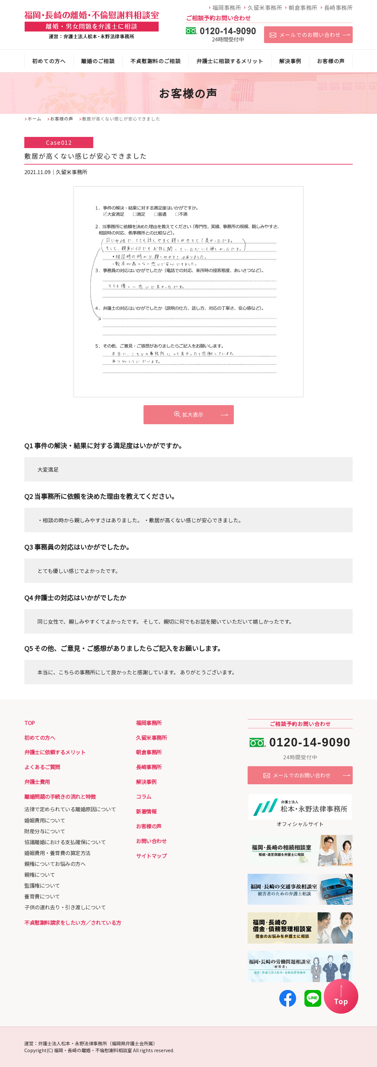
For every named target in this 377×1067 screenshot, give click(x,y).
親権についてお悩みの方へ (54, 864)
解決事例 (146, 782)
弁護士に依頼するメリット (54, 752)
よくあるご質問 (42, 767)
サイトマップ (151, 856)
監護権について (42, 885)
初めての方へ (39, 738)
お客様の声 (61, 119)
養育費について (42, 896)
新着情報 (146, 811)
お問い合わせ (151, 841)
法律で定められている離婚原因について (70, 809)
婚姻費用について (44, 820)
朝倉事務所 (149, 752)
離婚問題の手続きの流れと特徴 (60, 796)
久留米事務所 (151, 738)
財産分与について (44, 831)
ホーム (34, 119)
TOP (29, 723)
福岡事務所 (149, 723)
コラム (143, 796)
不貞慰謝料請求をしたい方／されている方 (72, 922)
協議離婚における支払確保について (65, 842)
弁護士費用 (37, 782)
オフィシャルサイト (300, 820)
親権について (39, 874)
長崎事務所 (149, 767)
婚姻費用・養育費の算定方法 (57, 853)
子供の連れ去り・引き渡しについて (65, 907)
